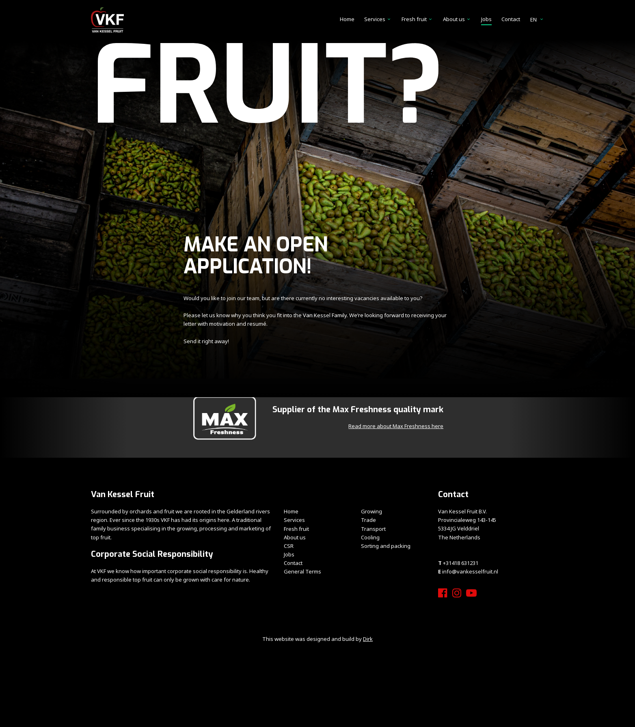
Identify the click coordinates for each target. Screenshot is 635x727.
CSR (289, 546)
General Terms (302, 571)
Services (374, 19)
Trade (368, 520)
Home (347, 19)
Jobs (486, 19)
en (537, 19)
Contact (510, 19)
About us (454, 19)
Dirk (368, 639)
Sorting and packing (385, 546)
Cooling (370, 537)
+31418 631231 (460, 563)
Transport (373, 528)
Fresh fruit (414, 19)
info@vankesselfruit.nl (470, 571)
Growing (371, 511)
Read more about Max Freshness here (395, 426)
